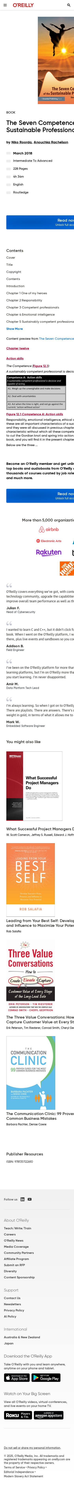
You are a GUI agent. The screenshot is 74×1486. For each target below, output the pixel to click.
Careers (10, 1234)
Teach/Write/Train (17, 1228)
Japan (8, 1343)
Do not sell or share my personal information (32, 1448)
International (15, 1329)
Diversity (10, 1271)
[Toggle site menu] (5, 5)
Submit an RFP (14, 1265)
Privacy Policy (14, 1310)
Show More (14, 328)
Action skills (14, 358)
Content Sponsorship (19, 1277)
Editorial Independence (19, 1472)
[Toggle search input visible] (69, 5)
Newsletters (12, 1304)
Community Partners (19, 1253)
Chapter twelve (17, 348)
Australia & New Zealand (22, 1337)
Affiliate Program (16, 1259)
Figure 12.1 (40, 366)
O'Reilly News (13, 1240)
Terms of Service (14, 1467)
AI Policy (10, 1316)
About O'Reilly (16, 1220)
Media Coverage (16, 1247)
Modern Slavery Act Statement (23, 1476)
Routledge (21, 192)
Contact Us (12, 1298)
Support (11, 1290)
